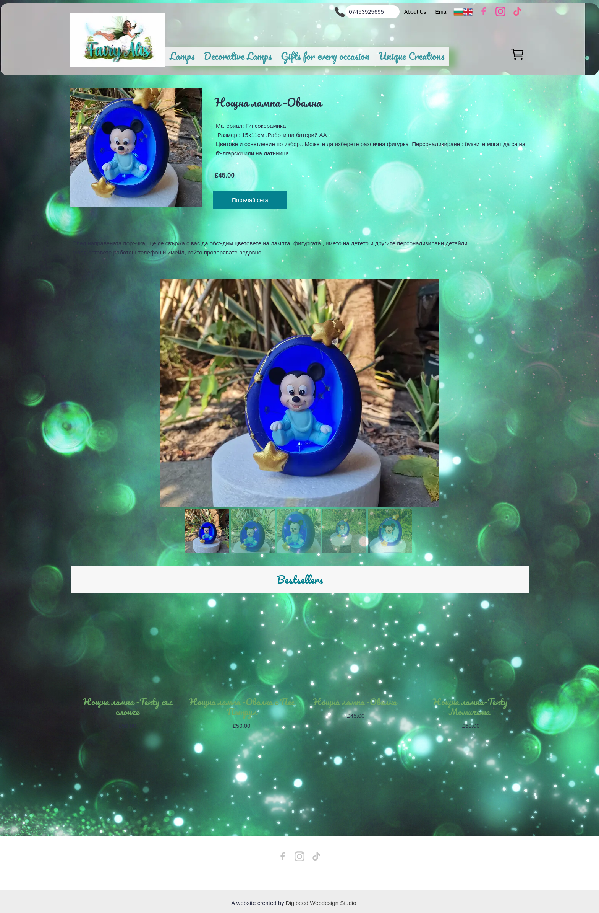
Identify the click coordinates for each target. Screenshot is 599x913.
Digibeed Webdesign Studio (321, 903)
